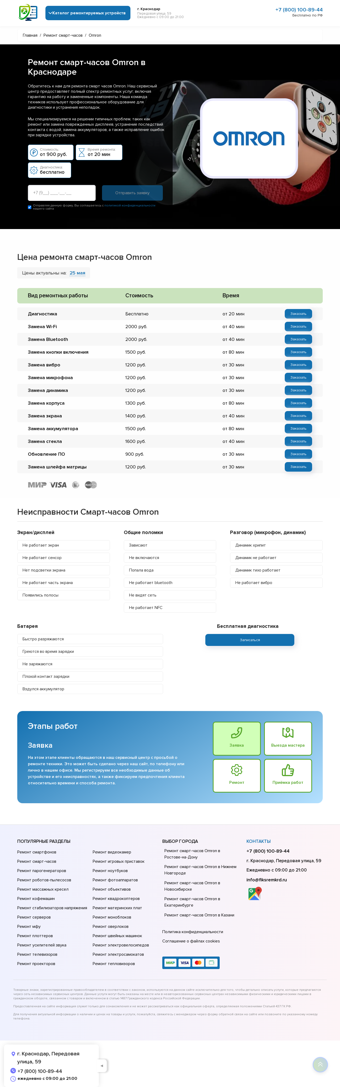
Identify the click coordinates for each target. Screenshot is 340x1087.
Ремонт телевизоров (37, 954)
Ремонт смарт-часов (36, 861)
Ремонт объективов (112, 889)
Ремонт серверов (34, 917)
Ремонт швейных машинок (117, 935)
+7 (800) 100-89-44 (299, 9)
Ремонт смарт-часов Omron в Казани (199, 915)
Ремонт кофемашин (36, 898)
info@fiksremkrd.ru (266, 880)
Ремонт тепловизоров (114, 963)
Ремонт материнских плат (117, 908)
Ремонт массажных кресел (43, 889)
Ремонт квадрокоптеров (116, 898)
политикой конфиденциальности (129, 206)
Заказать (298, 313)
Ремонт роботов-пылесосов (44, 880)
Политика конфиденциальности (192, 931)
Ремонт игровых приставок (118, 861)
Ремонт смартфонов (36, 852)
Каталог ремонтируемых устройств (89, 13)
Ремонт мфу (29, 926)
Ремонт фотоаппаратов (115, 880)
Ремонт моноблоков (112, 917)
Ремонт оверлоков (111, 926)
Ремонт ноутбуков (110, 870)
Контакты (258, 841)
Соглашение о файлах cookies (191, 941)
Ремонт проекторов (36, 963)
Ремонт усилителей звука (41, 945)
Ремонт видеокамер (112, 852)
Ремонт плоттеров (35, 935)
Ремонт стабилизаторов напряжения (52, 908)
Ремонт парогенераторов (41, 870)
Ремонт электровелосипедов (121, 945)
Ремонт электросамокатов (118, 954)
